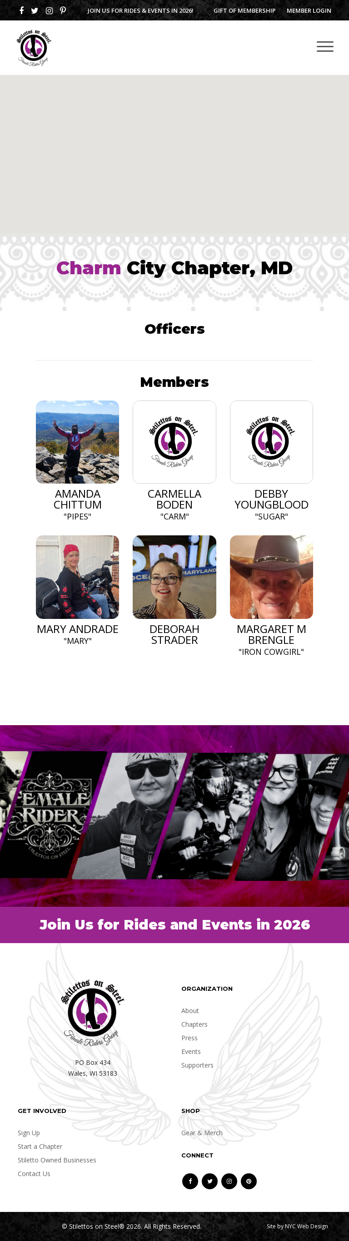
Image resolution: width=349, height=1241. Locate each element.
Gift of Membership (245, 10)
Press (189, 1037)
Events (191, 1051)
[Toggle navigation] (325, 46)
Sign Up (29, 1132)
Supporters (197, 1065)
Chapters (194, 1024)
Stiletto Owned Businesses (57, 1160)
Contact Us (34, 1173)
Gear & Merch (202, 1132)
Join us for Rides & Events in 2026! (141, 10)
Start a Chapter (40, 1146)
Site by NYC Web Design (297, 1226)
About (190, 1010)
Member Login (309, 10)
